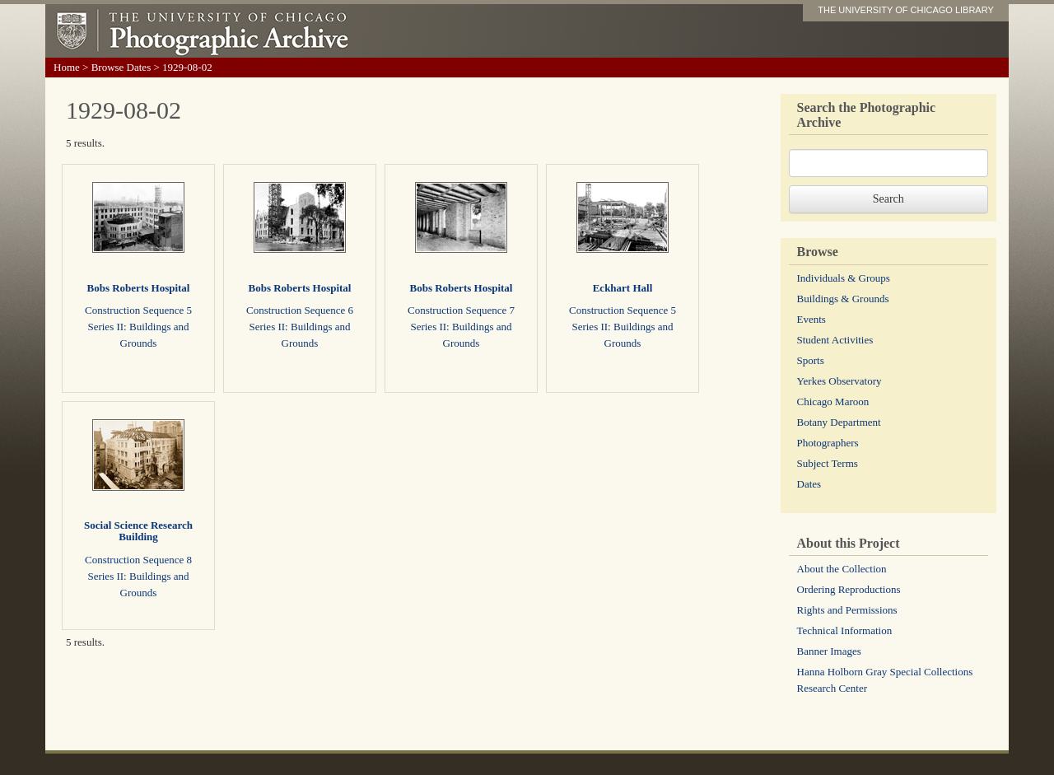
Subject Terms (827, 463)
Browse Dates (121, 67)
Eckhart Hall (623, 288)
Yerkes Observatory (839, 381)
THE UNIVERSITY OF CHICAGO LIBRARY (906, 10)
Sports (810, 360)
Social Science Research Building (138, 531)
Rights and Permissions (847, 610)
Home (67, 67)
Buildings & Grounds (843, 298)
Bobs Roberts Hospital (138, 288)
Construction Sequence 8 (138, 559)
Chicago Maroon (833, 401)
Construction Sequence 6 (299, 310)
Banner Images (829, 651)
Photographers (828, 443)
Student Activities (835, 340)
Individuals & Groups (843, 278)
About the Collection (842, 569)
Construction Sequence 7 (461, 310)
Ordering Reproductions (849, 589)
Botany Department (839, 422)
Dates (809, 484)
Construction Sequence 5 (138, 310)
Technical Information (845, 630)
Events (811, 319)
